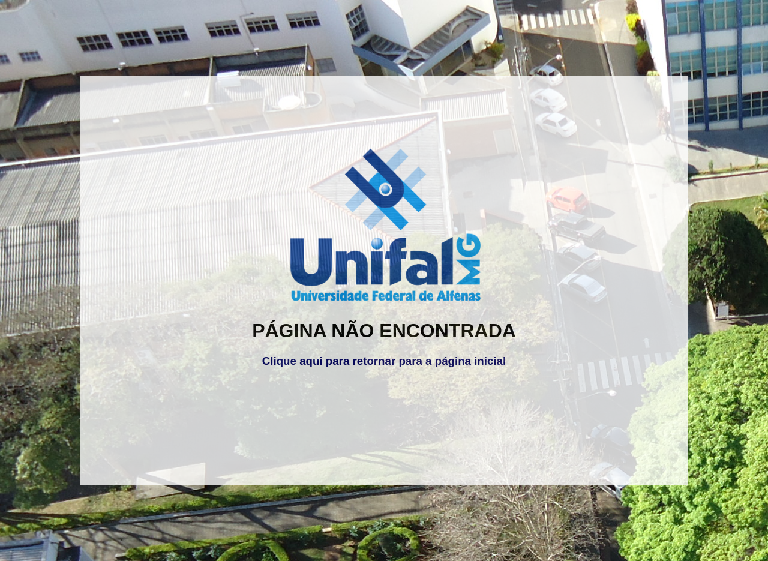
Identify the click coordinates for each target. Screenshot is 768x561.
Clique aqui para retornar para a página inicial (384, 361)
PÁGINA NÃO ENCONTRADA (384, 330)
